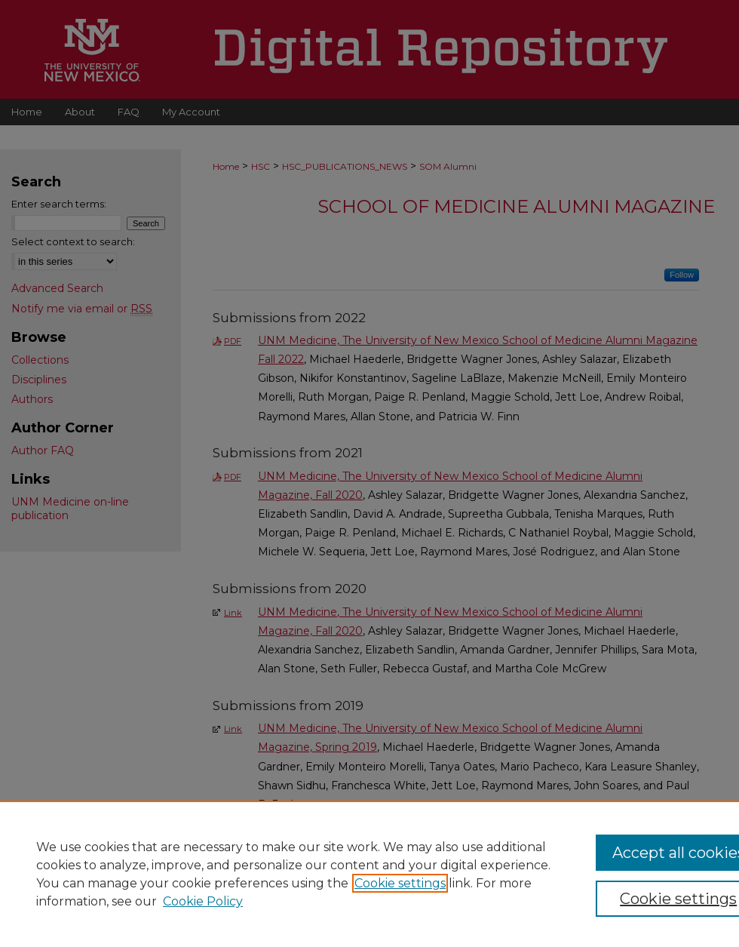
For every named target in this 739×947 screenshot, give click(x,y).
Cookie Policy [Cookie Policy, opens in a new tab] (203, 901)
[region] (369, 874)
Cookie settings (400, 883)
